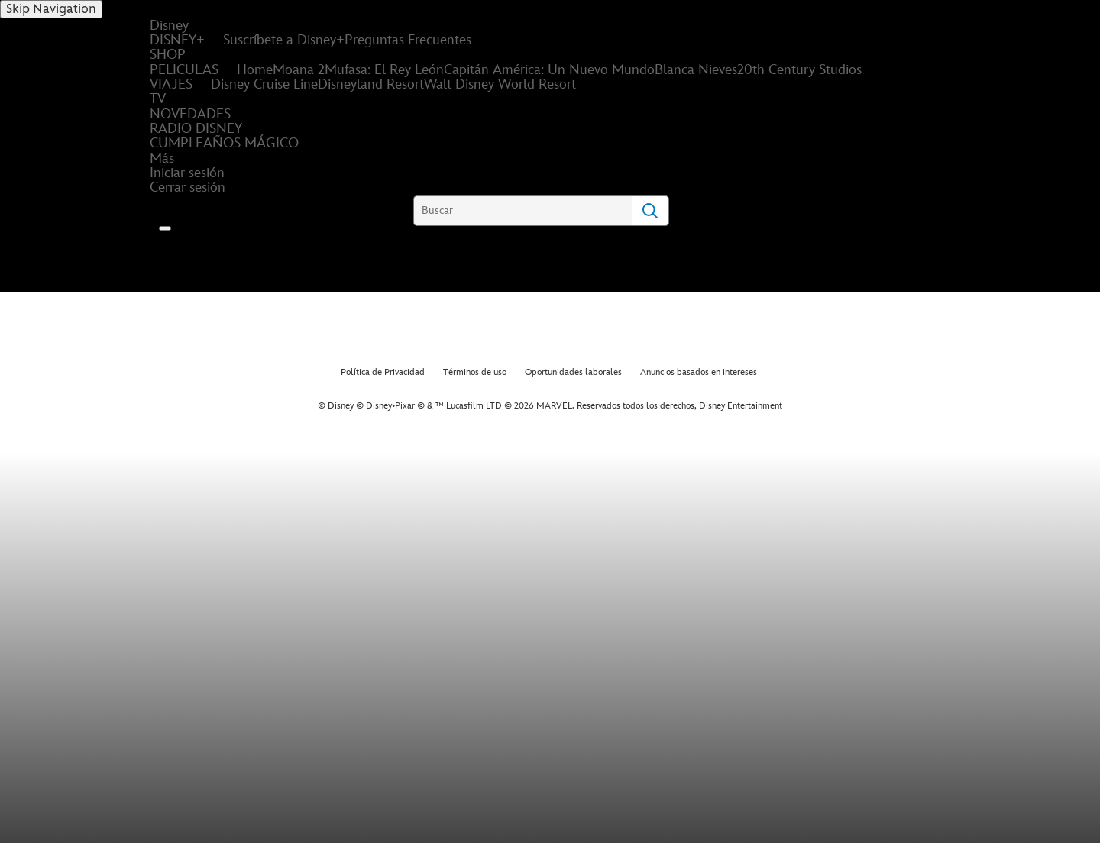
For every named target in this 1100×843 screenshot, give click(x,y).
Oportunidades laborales (573, 372)
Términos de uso (474, 372)
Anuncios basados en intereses (698, 372)
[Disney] (198, 256)
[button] (165, 228)
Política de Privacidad (383, 372)
